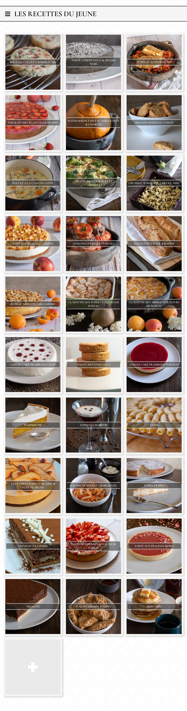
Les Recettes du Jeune (55, 13)
